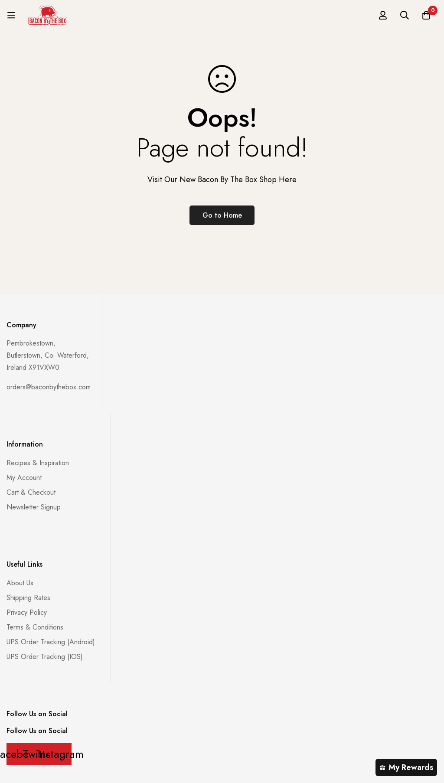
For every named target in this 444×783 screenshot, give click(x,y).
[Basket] (426, 15)
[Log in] (383, 15)
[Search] (404, 15)
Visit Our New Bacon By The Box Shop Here (222, 179)
